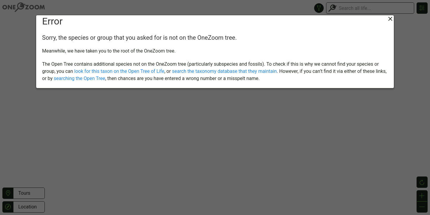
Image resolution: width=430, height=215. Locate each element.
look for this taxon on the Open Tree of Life (119, 71)
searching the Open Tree (79, 78)
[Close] (390, 18)
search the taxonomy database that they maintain (224, 71)
